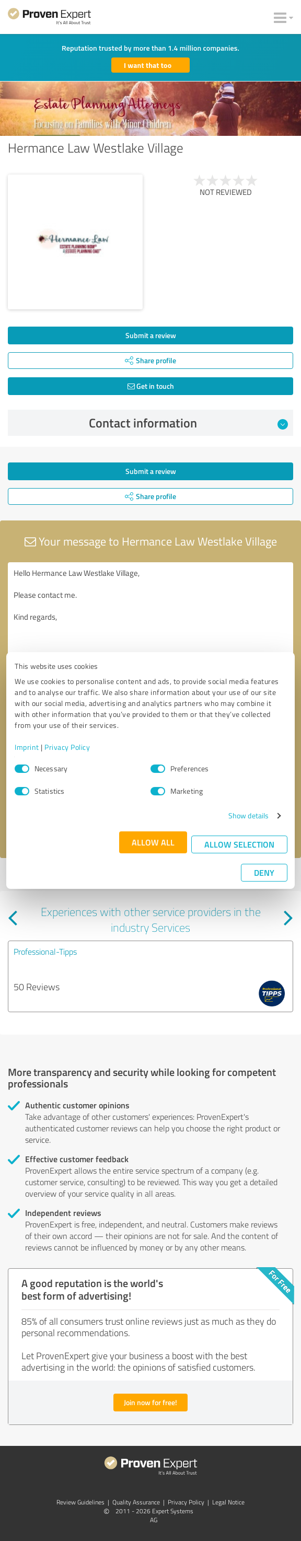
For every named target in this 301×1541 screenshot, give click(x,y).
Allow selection (239, 844)
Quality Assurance (136, 1502)
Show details (248, 815)
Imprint (27, 747)
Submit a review (150, 335)
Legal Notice (228, 1502)
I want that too (147, 65)
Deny (264, 872)
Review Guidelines (80, 1502)
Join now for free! (150, 1402)
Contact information (188, 423)
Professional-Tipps (45, 951)
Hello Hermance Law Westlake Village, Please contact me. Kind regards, (150, 621)
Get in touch (151, 386)
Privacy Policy (67, 747)
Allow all (153, 842)
